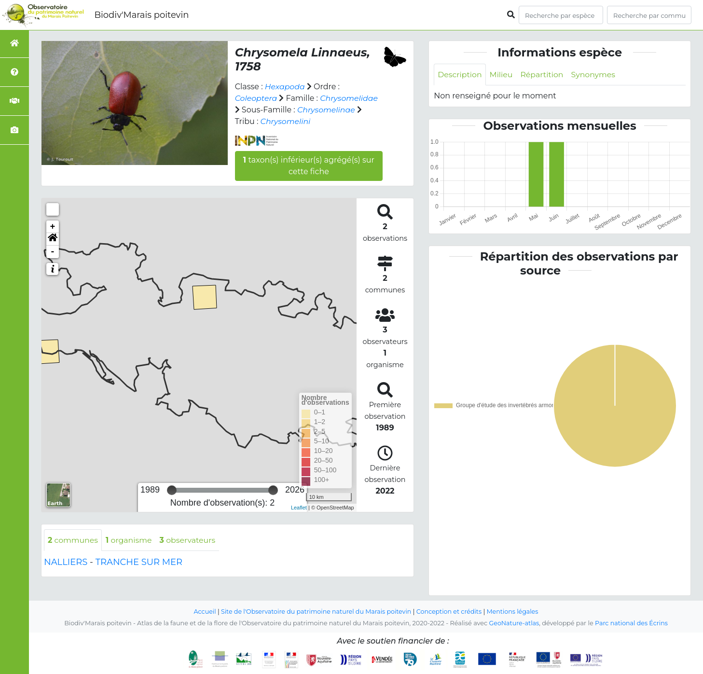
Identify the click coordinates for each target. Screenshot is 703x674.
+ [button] (52, 227)
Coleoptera (256, 98)
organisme (130, 540)
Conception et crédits (450, 611)
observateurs (189, 540)
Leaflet (299, 507)
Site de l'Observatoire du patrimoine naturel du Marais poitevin (315, 611)
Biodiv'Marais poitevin (141, 15)
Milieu (502, 74)
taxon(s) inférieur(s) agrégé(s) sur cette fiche (308, 165)
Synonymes (595, 74)
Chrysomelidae (350, 98)
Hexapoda (285, 86)
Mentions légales (514, 611)
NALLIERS (65, 562)
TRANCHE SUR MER (139, 562)
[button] (52, 239)
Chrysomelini (286, 121)
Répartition (543, 74)
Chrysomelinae (326, 109)
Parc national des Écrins (632, 623)
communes (73, 540)
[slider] (172, 490)
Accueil (203, 611)
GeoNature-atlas (513, 623)
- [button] (52, 252)
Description (460, 74)
